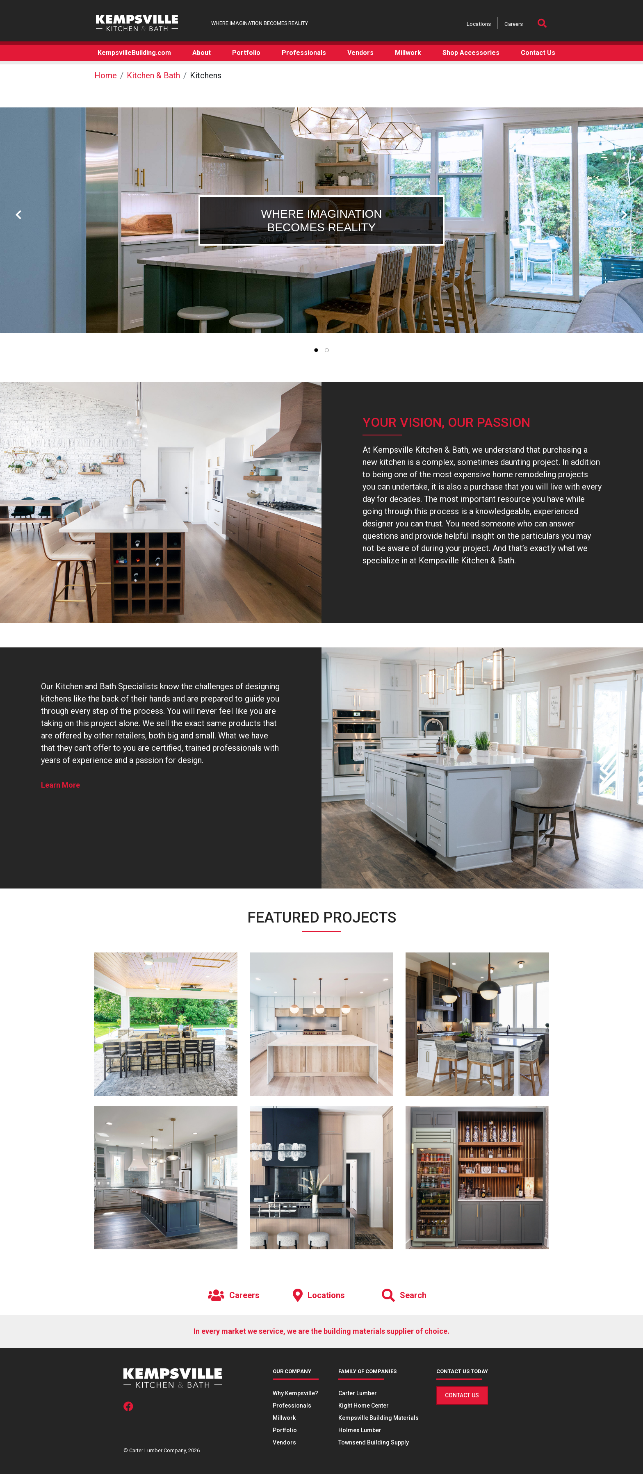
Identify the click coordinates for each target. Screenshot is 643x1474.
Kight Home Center (363, 1405)
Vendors (284, 1442)
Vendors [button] (360, 53)
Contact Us (462, 1395)
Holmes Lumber (359, 1430)
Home (105, 75)
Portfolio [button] (246, 53)
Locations (479, 24)
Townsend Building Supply (373, 1442)
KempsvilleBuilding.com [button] (134, 53)
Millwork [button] (408, 53)
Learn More (60, 785)
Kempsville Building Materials (378, 1418)
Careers (513, 24)
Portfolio (285, 1430)
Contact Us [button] (538, 53)
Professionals (292, 1405)
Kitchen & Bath (153, 75)
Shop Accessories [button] (470, 53)
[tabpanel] (321, 220)
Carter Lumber (357, 1393)
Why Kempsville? (295, 1393)
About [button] (201, 53)
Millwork (284, 1418)
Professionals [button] (304, 53)
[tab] (316, 350)
